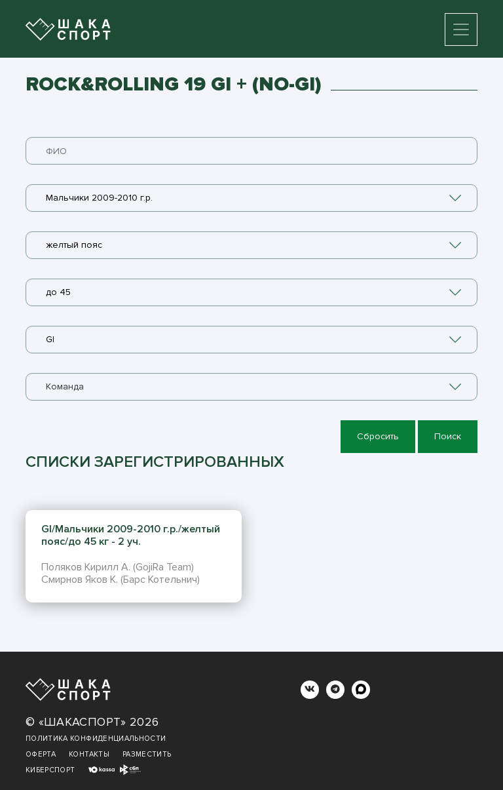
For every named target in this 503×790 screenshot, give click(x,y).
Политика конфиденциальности (96, 738)
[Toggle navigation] (461, 29)
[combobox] (251, 198)
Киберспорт (50, 770)
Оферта (41, 754)
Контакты (89, 754)
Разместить (147, 754)
